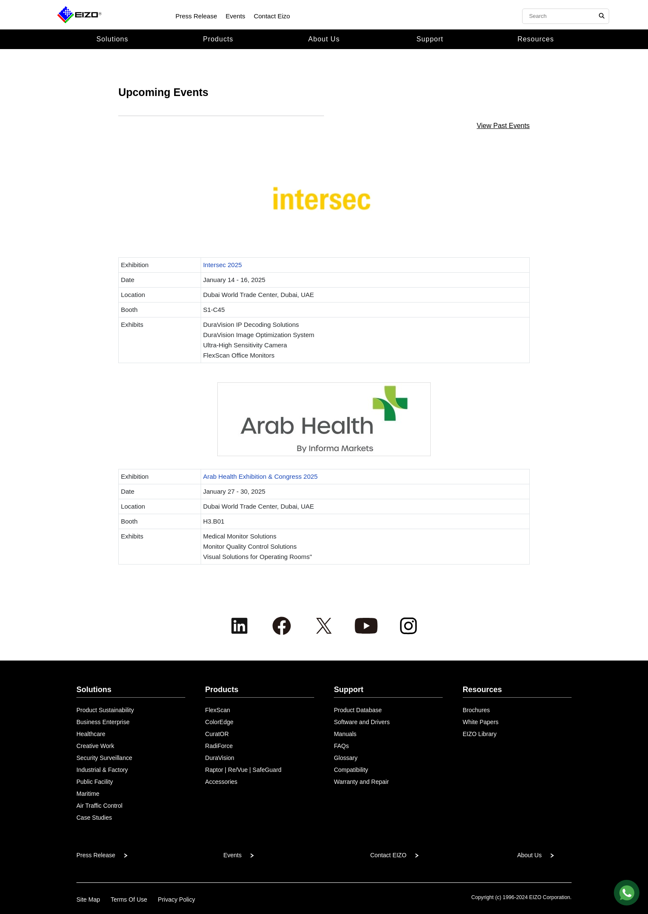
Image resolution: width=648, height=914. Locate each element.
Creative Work (95, 745)
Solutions (112, 39)
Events (235, 16)
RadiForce (219, 745)
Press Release (196, 16)
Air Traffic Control (99, 805)
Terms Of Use (129, 899)
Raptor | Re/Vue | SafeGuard (243, 769)
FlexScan (217, 710)
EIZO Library (479, 734)
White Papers (481, 722)
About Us (324, 39)
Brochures (476, 710)
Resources (535, 39)
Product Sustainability (105, 710)
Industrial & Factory (102, 769)
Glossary (345, 757)
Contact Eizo (272, 16)
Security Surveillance (104, 757)
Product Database (358, 710)
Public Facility (94, 781)
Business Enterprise (103, 722)
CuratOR (217, 734)
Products (218, 39)
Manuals (345, 734)
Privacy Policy (176, 899)
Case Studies (94, 817)
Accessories (221, 781)
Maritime (87, 793)
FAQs (341, 745)
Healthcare (90, 734)
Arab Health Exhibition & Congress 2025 (260, 476)
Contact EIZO (388, 855)
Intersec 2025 (222, 264)
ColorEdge (219, 722)
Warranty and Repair (361, 781)
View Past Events (503, 125)
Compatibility (351, 769)
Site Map (88, 899)
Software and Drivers (362, 722)
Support (429, 39)
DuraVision (219, 757)
